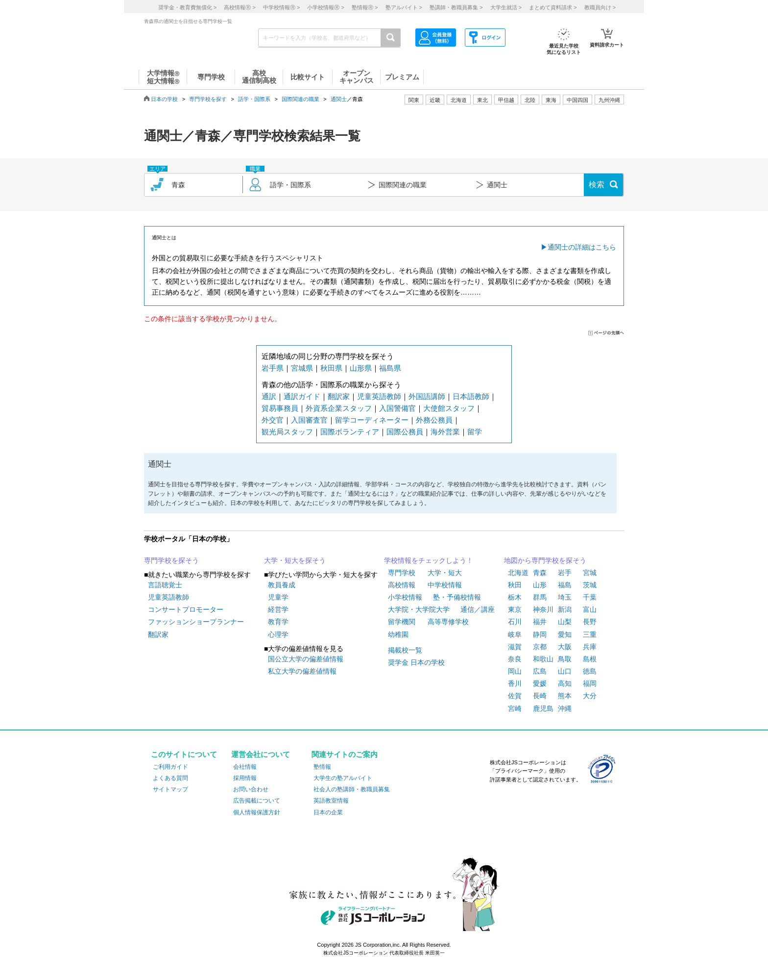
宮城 (590, 573)
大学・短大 (445, 573)
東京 (515, 609)
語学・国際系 (254, 99)
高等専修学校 (448, 622)
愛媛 (540, 683)
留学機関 (401, 622)
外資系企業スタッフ (339, 408)
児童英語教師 (379, 396)
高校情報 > (239, 7)
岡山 (515, 671)
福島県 (390, 368)
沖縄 (565, 708)
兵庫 (590, 647)
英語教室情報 (331, 800)
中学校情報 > (281, 7)
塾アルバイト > (403, 7)
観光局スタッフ (287, 432)
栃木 (515, 597)
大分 (590, 696)
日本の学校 (164, 99)
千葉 (590, 597)
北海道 (459, 100)
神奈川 (543, 609)
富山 (590, 609)
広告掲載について (256, 800)
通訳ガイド (302, 396)
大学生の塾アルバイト (342, 778)
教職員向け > (600, 7)
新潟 (565, 609)
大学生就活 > (506, 7)
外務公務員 (434, 420)
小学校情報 (405, 597)
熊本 (565, 696)
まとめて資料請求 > (552, 7)
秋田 (515, 585)
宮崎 (515, 708)
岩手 (565, 573)
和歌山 (543, 659)
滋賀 (515, 647)
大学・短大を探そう (295, 560)
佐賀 (515, 696)
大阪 (565, 647)
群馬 (540, 597)
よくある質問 (170, 778)
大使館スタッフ (449, 408)
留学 (474, 432)
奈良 (515, 659)
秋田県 (331, 368)
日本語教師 (471, 396)
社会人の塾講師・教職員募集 (351, 789)
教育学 (278, 622)
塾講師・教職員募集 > (456, 7)
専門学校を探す (208, 99)
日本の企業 (328, 812)
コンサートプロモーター (185, 609)
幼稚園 (398, 634)
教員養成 (281, 585)
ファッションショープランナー (196, 622)
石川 (515, 622)
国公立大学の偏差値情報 (305, 659)
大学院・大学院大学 (419, 609)
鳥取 (565, 659)
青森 (540, 573)
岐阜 (515, 634)
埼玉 (565, 597)
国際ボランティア (349, 432)
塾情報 (322, 766)
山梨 (565, 622)
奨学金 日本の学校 (416, 662)
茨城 (590, 585)
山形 (540, 585)
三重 (590, 634)
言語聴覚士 (165, 585)
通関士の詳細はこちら (582, 247)
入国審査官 (309, 420)
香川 (515, 683)
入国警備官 (397, 408)
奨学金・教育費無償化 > (187, 7)
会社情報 (245, 766)
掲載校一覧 (405, 650)
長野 (590, 622)
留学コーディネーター (371, 420)
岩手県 (273, 368)
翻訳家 (339, 396)
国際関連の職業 (300, 99)
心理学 (278, 634)
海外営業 (445, 432)
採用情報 (245, 778)
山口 (565, 671)
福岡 (590, 683)
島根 (590, 659)
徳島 (590, 671)
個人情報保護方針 (256, 812)
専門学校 (401, 573)
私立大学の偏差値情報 (302, 671)
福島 (565, 585)
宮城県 (302, 368)
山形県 (361, 368)
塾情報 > (365, 7)
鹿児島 (543, 708)
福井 (540, 622)
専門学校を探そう (171, 560)
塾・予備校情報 (457, 597)
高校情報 (401, 585)
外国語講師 (426, 396)
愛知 (565, 634)
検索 (596, 184)
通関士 (339, 99)
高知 (565, 683)
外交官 (273, 420)
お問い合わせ (250, 789)
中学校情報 (445, 585)
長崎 (540, 696)
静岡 (540, 634)
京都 (540, 647)
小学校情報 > (325, 7)
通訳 (269, 396)
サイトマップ (170, 789)
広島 (540, 671)
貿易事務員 (280, 408)
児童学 (278, 597)
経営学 (278, 609)
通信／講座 (477, 609)
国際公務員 (404, 432)
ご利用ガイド (170, 766)
